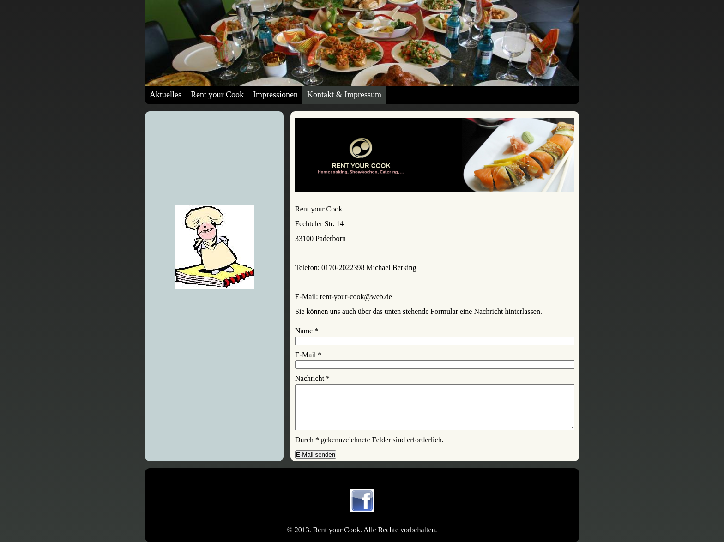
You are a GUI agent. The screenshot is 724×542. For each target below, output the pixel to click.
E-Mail (308, 355)
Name (306, 331)
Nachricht (312, 378)
